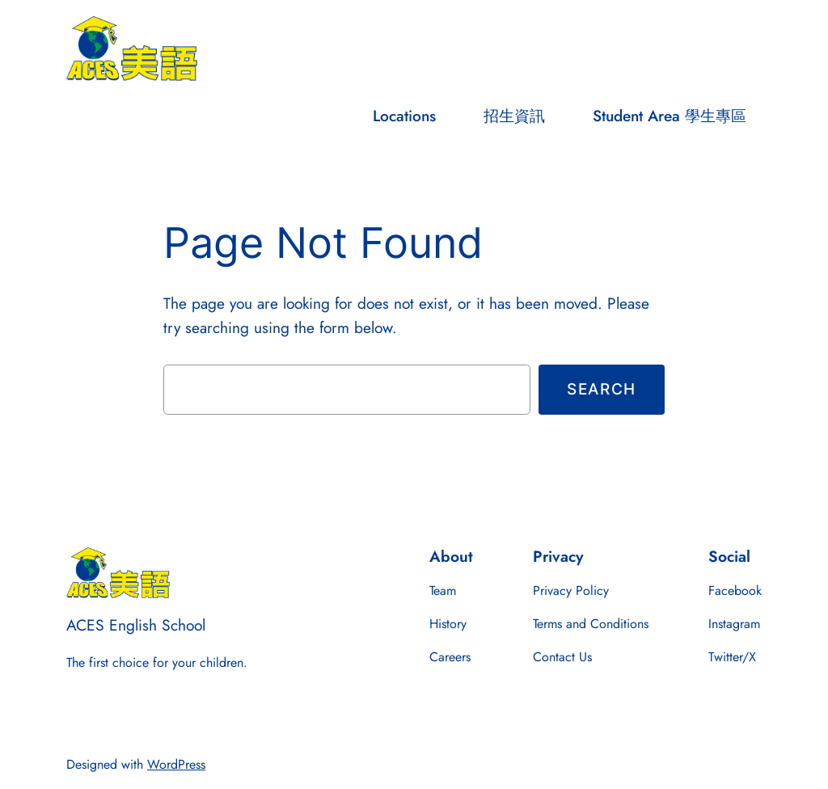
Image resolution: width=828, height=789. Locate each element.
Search (601, 389)
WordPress (176, 764)
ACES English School (135, 625)
